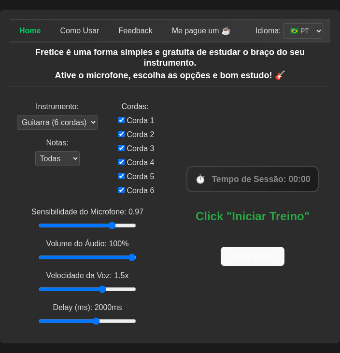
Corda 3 (136, 148)
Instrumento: (57, 106)
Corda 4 (136, 162)
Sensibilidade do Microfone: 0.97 (87, 212)
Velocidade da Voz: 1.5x (87, 275)
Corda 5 (136, 176)
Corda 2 (136, 134)
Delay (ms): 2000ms (87, 307)
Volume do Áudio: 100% (87, 244)
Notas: (57, 143)
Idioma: (269, 31)
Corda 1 (136, 120)
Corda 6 (136, 190)
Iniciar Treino (252, 256)
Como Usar (79, 31)
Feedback (135, 31)
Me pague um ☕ (201, 31)
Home (30, 31)
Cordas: (134, 106)
